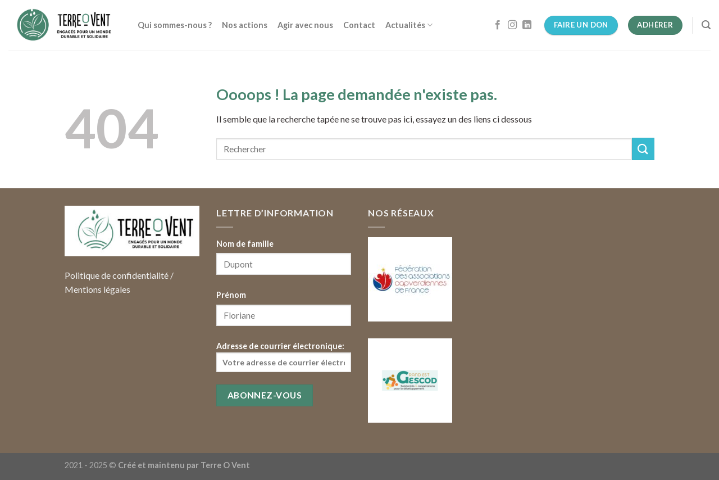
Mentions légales (97, 289)
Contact (359, 25)
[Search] (706, 25)
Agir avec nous (305, 25)
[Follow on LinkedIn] (526, 25)
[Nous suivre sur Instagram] (512, 25)
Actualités (409, 25)
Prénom (231, 295)
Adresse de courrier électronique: (283, 356)
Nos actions (244, 25)
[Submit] (643, 149)
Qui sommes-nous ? (175, 25)
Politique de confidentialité (117, 275)
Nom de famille (245, 243)
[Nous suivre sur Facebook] (497, 25)
